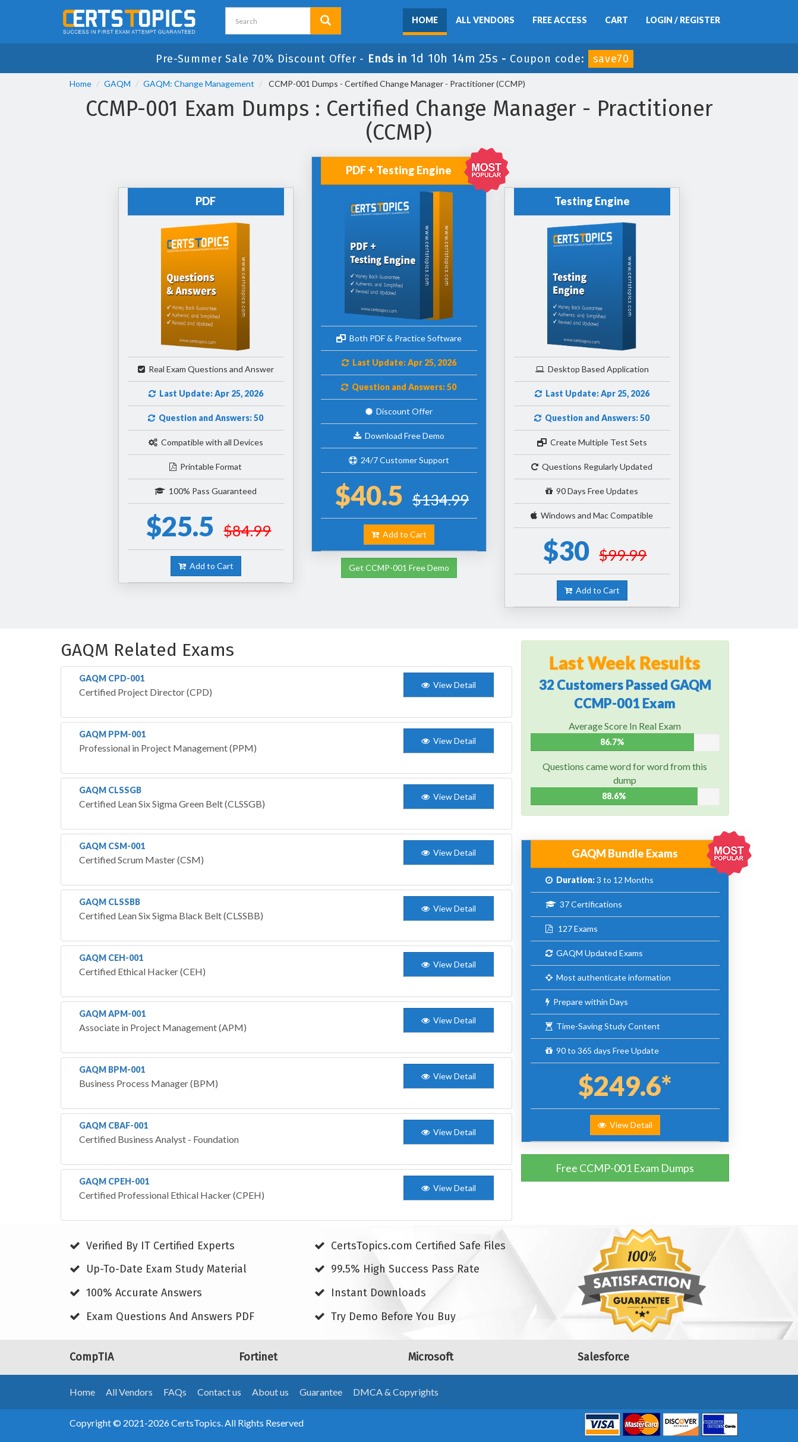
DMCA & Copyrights (396, 1391)
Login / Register (683, 20)
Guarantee (320, 1391)
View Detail (625, 1125)
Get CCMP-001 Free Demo (399, 568)
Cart (616, 20)
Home (425, 20)
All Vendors (485, 20)
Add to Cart (206, 566)
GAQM (117, 83)
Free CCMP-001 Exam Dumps (625, 1167)
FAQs (175, 1391)
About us (270, 1391)
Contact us (219, 1391)
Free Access (559, 20)
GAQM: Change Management (198, 83)
